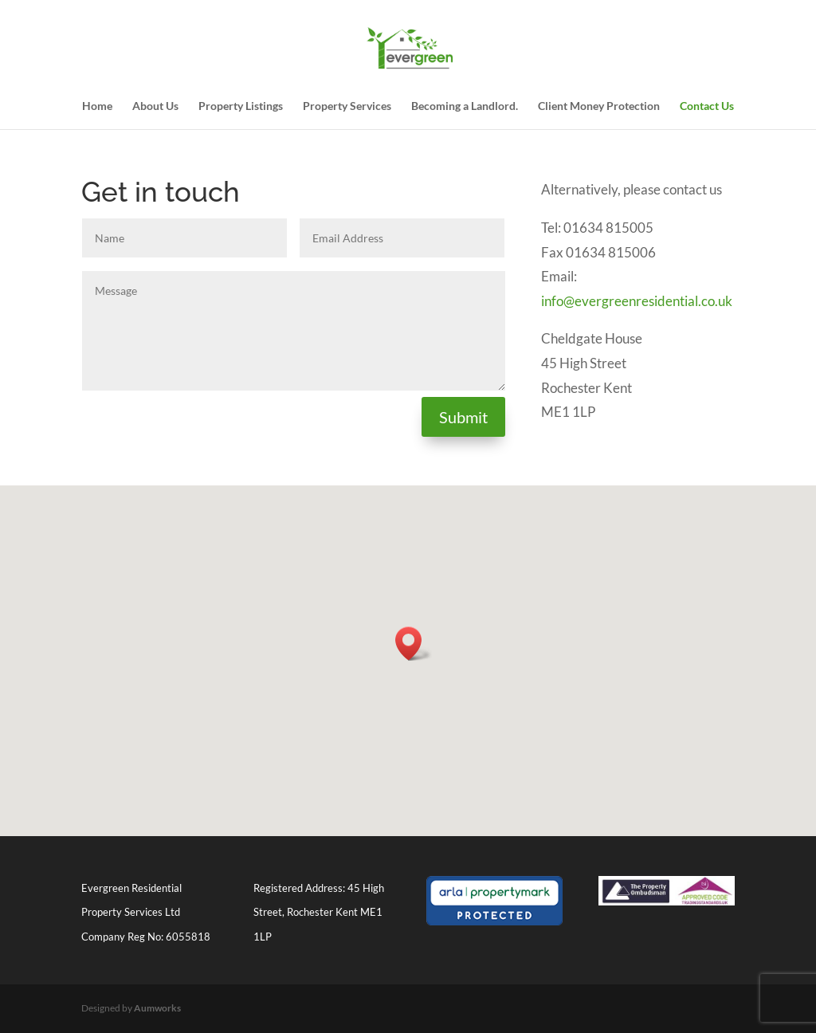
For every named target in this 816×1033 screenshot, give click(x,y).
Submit (463, 416)
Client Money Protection (599, 106)
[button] (413, 643)
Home (97, 106)
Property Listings (240, 106)
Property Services (347, 106)
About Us (155, 106)
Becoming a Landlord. (464, 106)
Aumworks (157, 1008)
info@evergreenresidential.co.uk (636, 301)
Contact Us (707, 106)
